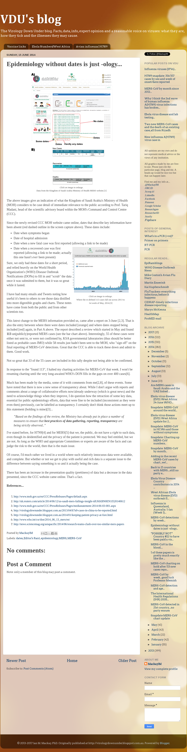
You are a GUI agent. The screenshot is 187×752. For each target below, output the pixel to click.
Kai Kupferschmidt (156, 287)
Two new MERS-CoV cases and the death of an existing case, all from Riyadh (161, 127)
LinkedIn (149, 195)
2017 (151, 332)
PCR (147, 249)
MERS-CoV (74, 538)
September (158, 366)
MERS (63, 538)
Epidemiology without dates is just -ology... (165, 527)
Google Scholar (153, 205)
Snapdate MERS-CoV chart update (164, 617)
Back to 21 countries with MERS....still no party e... (165, 470)
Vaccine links (16, 46)
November (158, 356)
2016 (151, 337)
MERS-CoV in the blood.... (162, 546)
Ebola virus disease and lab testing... (161, 116)
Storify (148, 216)
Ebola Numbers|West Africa (51, 46)
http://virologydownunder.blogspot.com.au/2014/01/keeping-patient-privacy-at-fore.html (63, 514)
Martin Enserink (154, 282)
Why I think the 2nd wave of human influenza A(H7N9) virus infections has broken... (161, 103)
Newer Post (16, 661)
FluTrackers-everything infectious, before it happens (159, 294)
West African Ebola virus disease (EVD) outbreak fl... (164, 495)
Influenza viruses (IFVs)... (160, 69)
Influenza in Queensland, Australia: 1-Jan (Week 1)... (162, 508)
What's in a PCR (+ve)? (158, 236)
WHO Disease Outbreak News (159, 269)
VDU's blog (30, 20)
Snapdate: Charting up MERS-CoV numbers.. (165, 440)
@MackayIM (152, 184)
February (157, 639)
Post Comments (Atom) (38, 668)
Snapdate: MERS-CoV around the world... (164, 409)
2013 (151, 650)
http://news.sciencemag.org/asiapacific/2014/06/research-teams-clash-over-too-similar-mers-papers (69, 524)
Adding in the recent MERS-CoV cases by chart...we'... (164, 459)
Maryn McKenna (155, 309)
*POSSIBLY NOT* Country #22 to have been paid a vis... (165, 536)
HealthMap (151, 314)
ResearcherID (152, 212)
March (155, 634)
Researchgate (152, 209)
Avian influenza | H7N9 (92, 46)
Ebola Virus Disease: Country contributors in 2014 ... (165, 483)
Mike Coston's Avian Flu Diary (159, 277)
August (156, 371)
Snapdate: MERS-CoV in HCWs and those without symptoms (164, 429)
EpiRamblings (153, 263)
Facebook (150, 198)
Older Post (127, 661)
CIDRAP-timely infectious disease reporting (161, 304)
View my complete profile (161, 669)
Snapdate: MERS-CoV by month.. (164, 450)
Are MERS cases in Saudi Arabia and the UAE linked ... (165, 388)
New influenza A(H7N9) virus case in (159, 138)
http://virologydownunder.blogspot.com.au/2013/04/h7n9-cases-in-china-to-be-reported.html (65, 510)
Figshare (150, 220)
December (158, 351)
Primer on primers (156, 240)
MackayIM (155, 664)
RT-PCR (149, 245)
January (156, 644)
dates (19, 538)
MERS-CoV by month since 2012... (161, 90)
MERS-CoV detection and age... (164, 587)
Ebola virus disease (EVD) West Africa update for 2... (164, 418)
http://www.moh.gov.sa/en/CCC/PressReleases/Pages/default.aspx (50, 496)
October (156, 361)
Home (72, 661)
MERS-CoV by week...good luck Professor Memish (164, 577)
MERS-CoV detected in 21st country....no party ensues (165, 607)
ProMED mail (152, 318)
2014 (151, 347)
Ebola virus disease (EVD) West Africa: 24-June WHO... (164, 399)
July (154, 376)
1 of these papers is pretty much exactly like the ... (165, 555)
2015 (151, 342)
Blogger (164, 743)
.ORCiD (148, 188)
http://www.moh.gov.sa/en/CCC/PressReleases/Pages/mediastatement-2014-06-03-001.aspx (65, 505)
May (154, 624)
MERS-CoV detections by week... (165, 519)
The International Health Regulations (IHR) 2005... (164, 596)
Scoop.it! (149, 191)
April (155, 629)
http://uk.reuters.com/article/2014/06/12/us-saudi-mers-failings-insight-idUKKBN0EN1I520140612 (69, 501)
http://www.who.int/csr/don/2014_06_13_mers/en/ (42, 519)
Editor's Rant (32, 538)
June (154, 381)
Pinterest (149, 202)
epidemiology (49, 538)
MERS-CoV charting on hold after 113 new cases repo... (165, 566)
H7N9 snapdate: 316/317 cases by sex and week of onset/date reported (159, 79)
